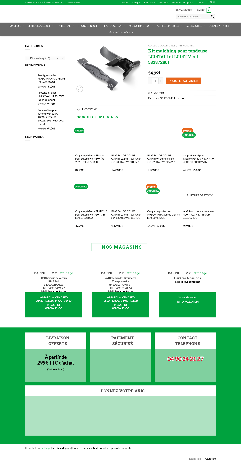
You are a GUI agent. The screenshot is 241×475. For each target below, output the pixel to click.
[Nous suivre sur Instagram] (211, 2)
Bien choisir (149, 2)
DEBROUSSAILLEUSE (41, 25)
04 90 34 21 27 (185, 359)
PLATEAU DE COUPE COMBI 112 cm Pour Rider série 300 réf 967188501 (126, 158)
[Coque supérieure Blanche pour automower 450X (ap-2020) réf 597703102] (91, 137)
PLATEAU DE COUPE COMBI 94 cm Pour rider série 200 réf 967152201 (161, 158)
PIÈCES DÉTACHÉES (120, 32)
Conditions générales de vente (115, 448)
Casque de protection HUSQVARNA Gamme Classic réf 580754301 (163, 214)
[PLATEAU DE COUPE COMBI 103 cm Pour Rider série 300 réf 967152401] (127, 193)
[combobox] (45, 58)
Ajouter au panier (183, 80)
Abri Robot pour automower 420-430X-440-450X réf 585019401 (198, 214)
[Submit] (212, 16)
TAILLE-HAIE (66, 25)
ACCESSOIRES (196, 25)
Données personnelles (84, 448)
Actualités (163, 2)
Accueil (125, 2)
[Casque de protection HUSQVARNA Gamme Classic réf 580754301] (163, 193)
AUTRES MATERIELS (170, 25)
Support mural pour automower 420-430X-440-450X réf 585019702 (199, 158)
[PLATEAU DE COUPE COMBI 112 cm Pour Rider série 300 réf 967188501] (127, 137)
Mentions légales (62, 448)
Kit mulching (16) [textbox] (43, 58)
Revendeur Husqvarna (182, 2)
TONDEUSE (16, 25)
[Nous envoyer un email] (214, 2)
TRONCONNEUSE (89, 25)
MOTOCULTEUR (115, 25)
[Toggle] (78, 109)
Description (86, 109)
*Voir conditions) (56, 369)
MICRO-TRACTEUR (141, 25)
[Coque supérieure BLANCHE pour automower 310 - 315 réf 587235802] (91, 193)
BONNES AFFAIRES (221, 25)
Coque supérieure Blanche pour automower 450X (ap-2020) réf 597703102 (90, 158)
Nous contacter (57, 291)
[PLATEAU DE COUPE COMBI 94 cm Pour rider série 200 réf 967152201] (163, 137)
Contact (200, 2)
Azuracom (208, 458)
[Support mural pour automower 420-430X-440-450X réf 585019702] (199, 137)
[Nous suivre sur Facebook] (208, 2)
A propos (136, 2)
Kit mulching (186, 45)
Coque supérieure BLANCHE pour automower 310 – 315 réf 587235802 (91, 214)
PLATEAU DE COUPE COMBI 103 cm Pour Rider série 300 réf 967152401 (126, 214)
